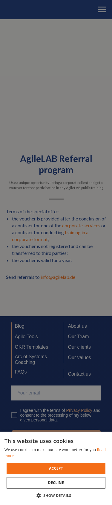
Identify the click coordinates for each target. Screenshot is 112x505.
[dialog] (56, 252)
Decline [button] (56, 482)
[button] (56, 495)
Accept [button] (56, 468)
